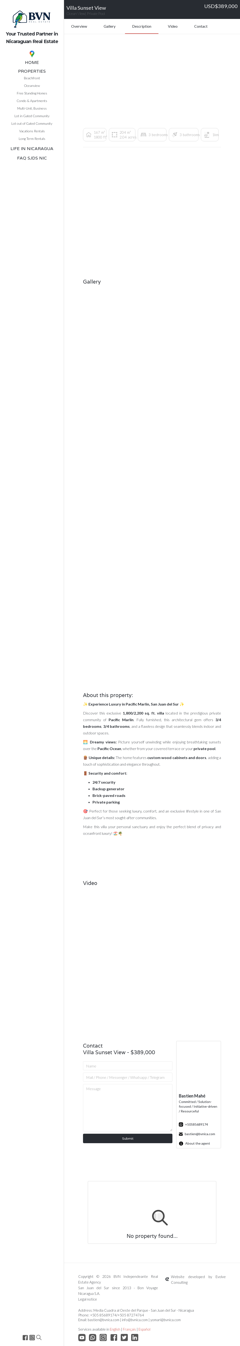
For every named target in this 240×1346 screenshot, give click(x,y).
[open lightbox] (104, 316)
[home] (32, 23)
